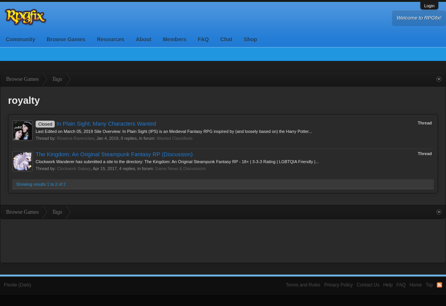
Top (429, 285)
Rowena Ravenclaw (75, 138)
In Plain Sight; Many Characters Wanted (96, 124)
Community (20, 39)
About (143, 39)
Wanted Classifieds (175, 138)
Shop (250, 39)
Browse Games (66, 39)
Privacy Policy (338, 285)
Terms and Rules (303, 285)
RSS (439, 285)
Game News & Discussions (180, 168)
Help (388, 285)
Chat (226, 39)
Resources (110, 39)
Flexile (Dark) (17, 285)
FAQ (203, 39)
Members (174, 39)
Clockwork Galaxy (74, 168)
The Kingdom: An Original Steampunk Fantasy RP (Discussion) (114, 154)
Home (416, 285)
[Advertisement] (223, 240)
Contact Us (368, 285)
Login (429, 5)
